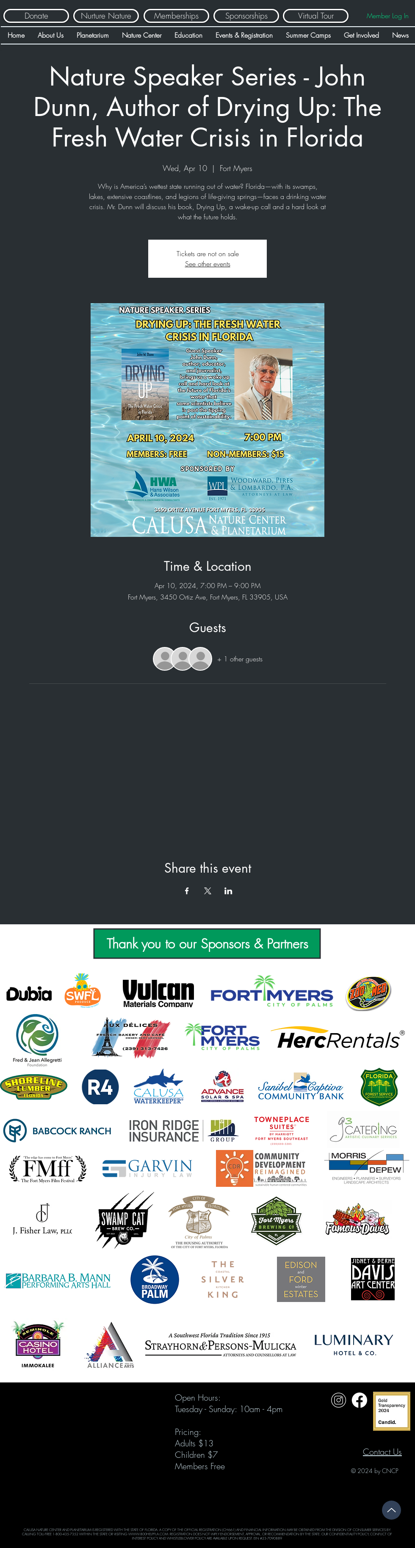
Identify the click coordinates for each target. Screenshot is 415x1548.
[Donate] (36, 16)
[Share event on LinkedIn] (228, 890)
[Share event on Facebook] (187, 890)
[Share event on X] (208, 890)
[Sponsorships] (246, 16)
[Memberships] (176, 16)
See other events (207, 263)
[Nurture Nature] (106, 16)
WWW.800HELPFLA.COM (148, 1534)
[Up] (391, 1510)
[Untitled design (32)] (338, 1400)
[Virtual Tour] (316, 16)
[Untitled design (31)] (359, 1400)
